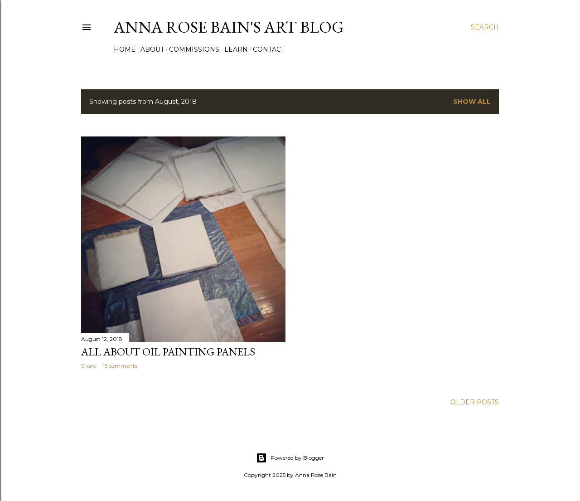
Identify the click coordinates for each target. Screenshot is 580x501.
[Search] (485, 27)
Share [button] (88, 365)
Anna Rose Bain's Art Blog (229, 27)
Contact (269, 49)
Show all (472, 101)
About (152, 49)
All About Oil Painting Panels (168, 352)
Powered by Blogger (290, 457)
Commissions (194, 49)
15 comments (120, 365)
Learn (236, 49)
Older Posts (474, 402)
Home (124, 49)
